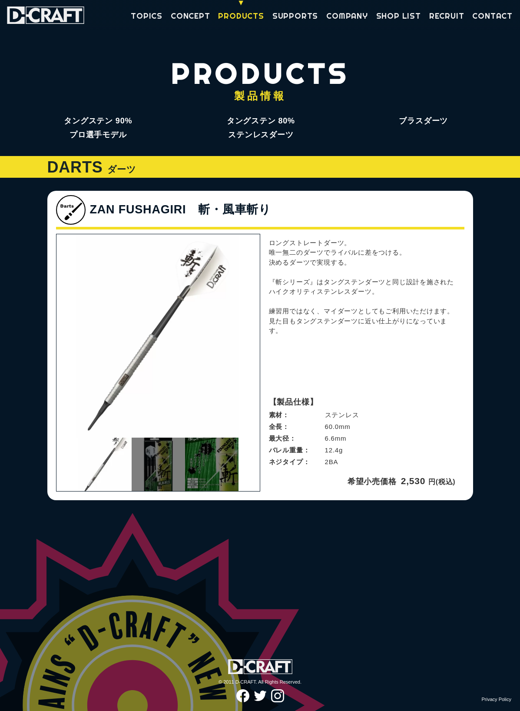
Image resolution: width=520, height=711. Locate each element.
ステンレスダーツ (260, 134)
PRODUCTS (241, 16)
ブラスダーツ (423, 120)
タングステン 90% (98, 120)
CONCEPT (190, 16)
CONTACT (492, 16)
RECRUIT (446, 16)
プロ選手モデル (98, 134)
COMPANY (347, 16)
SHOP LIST (398, 16)
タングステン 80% (261, 120)
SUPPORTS (295, 16)
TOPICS (146, 16)
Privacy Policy (496, 699)
